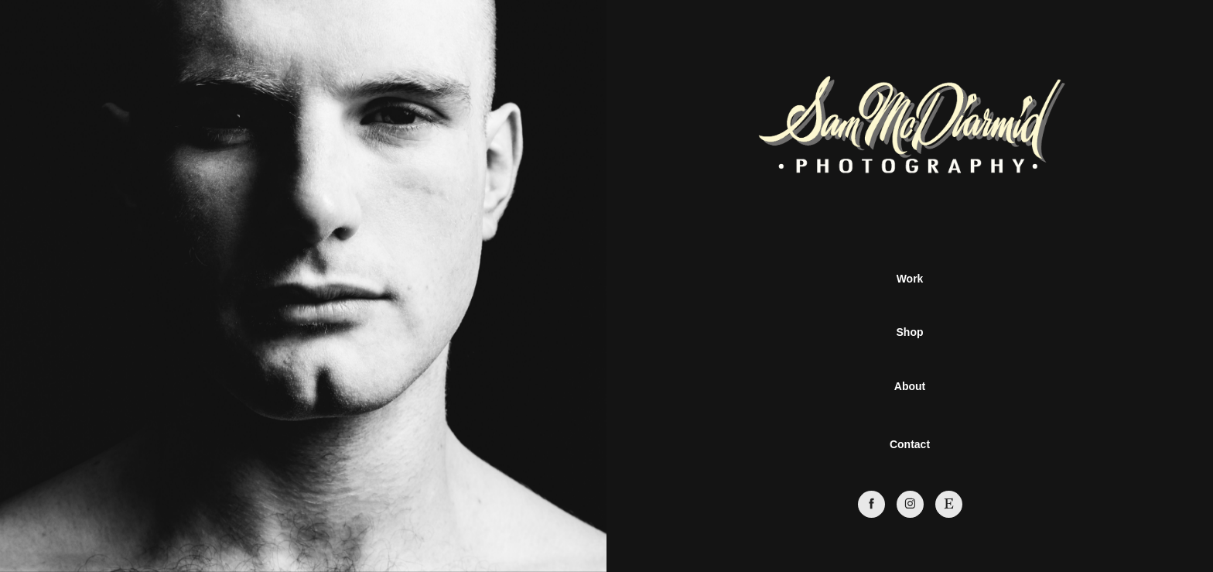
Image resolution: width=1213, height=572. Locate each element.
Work (910, 278)
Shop (910, 332)
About (909, 386)
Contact (910, 444)
